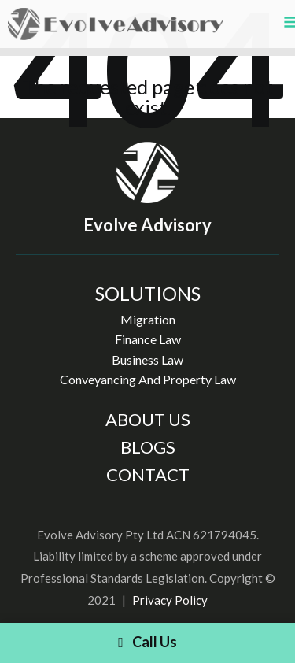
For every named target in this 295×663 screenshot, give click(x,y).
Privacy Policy (170, 600)
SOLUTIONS (148, 293)
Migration (147, 319)
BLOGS (147, 446)
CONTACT (148, 474)
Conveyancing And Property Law (148, 379)
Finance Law (148, 339)
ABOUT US (147, 419)
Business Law (147, 359)
